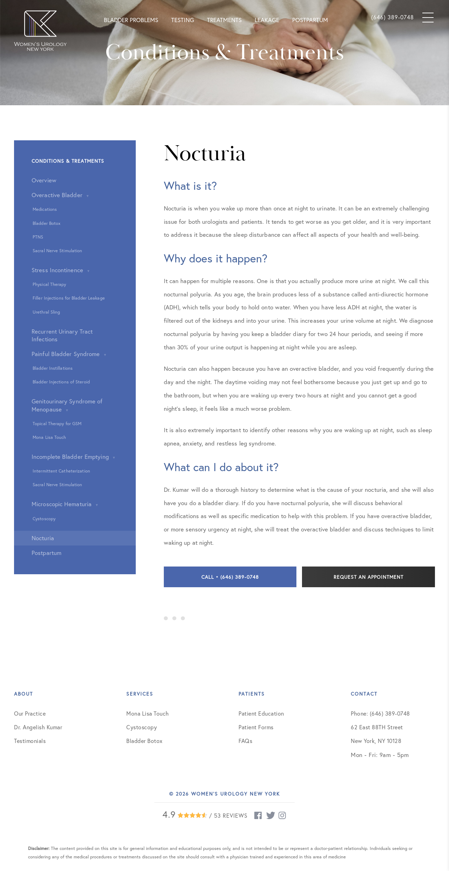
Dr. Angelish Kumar (38, 727)
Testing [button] (182, 20)
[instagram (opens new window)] (283, 815)
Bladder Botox (144, 740)
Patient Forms (256, 727)
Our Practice (30, 713)
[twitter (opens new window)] (270, 815)
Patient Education (261, 713)
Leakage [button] (267, 20)
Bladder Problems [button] (131, 20)
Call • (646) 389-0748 (230, 577)
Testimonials (30, 740)
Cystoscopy (141, 727)
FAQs (245, 740)
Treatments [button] (224, 20)
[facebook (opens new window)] (258, 815)
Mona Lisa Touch (147, 713)
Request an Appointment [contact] (368, 577)
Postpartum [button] (310, 20)
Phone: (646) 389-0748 (380, 713)
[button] (40, 29)
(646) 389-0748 (392, 17)
